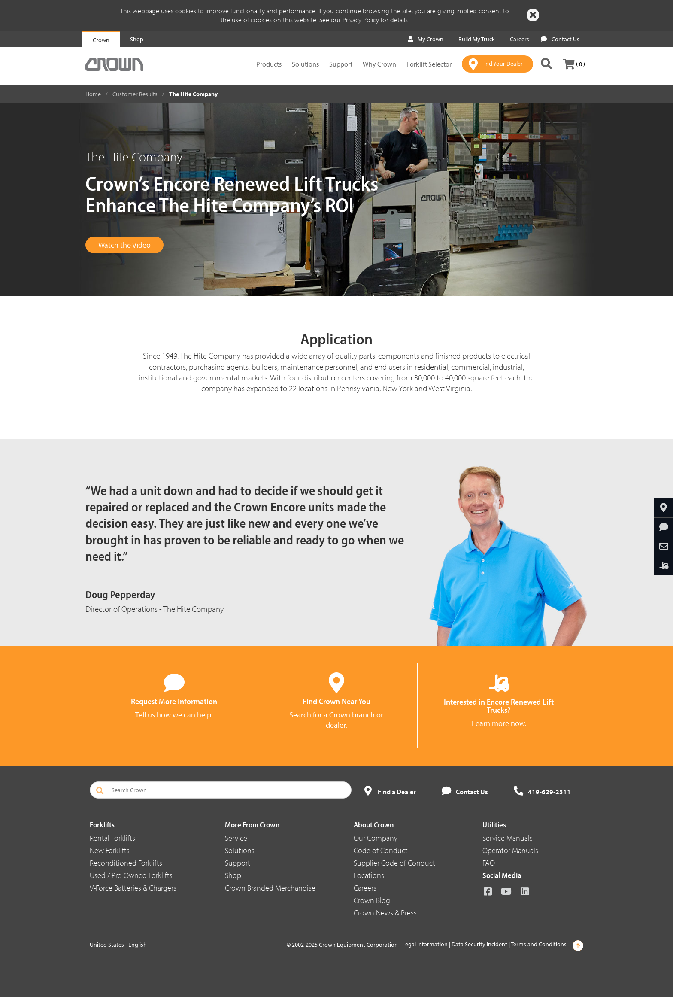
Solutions (305, 64)
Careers (517, 39)
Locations (369, 875)
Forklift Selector (429, 64)
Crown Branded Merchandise (270, 888)
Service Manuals (507, 838)
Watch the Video (124, 245)
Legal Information (425, 944)
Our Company (375, 838)
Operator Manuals (510, 850)
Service (236, 838)
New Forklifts (110, 850)
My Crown (425, 39)
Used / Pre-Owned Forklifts (131, 875)
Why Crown (379, 64)
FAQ (488, 863)
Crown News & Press (385, 913)
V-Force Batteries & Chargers (133, 888)
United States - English (118, 944)
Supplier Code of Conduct (394, 863)
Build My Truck (475, 39)
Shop (136, 39)
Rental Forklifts (112, 838)
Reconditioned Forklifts (126, 863)
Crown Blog (372, 900)
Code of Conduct (381, 850)
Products (269, 64)
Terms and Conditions (539, 944)
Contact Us (560, 39)
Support (340, 64)
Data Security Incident (479, 944)
